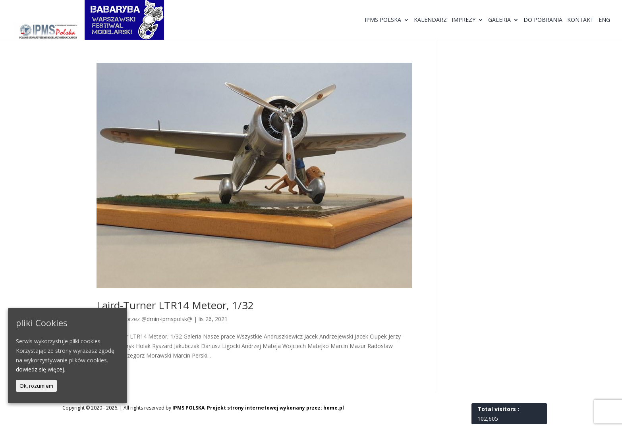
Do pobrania (542, 20)
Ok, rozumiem (36, 385)
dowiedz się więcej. (40, 369)
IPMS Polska (383, 20)
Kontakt (580, 20)
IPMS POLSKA (188, 407)
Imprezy (463, 20)
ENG (604, 20)
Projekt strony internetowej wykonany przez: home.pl (275, 407)
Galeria (499, 20)
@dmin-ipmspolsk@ (166, 319)
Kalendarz (430, 20)
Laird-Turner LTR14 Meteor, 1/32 (175, 305)
